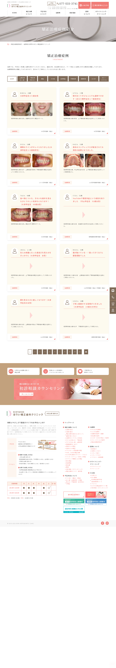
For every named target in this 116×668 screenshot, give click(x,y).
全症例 (12, 79)
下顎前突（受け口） (32, 79)
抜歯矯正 (69, 468)
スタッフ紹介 (95, 458)
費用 (67, 472)
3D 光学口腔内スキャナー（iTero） (77, 460)
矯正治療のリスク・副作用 (74, 476)
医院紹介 (94, 454)
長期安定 (83, 79)
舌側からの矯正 (71, 454)
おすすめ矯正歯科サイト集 (99, 491)
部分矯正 (69, 466)
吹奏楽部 (73, 79)
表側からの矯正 (71, 452)
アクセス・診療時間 (97, 462)
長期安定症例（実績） (98, 439)
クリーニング (95, 474)
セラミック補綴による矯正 (74, 464)
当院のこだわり (96, 456)
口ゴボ (93, 79)
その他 (53, 79)
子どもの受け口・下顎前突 (74, 445)
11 (80, 354)
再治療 (68, 470)
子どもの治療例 (96, 435)
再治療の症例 (95, 441)
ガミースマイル (104, 79)
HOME (14, 13)
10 (75, 354)
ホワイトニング (96, 472)
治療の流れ (69, 435)
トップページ (69, 428)
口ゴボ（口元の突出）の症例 (100, 443)
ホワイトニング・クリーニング (101, 12)
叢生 (42, 79)
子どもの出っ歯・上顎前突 (74, 447)
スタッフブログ (96, 460)
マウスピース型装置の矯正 (74, 456)
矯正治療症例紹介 (96, 447)
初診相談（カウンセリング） (75, 474)
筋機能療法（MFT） (72, 449)
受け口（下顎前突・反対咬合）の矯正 (75, 488)
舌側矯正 (63, 79)
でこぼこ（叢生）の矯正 (73, 483)
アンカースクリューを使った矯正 (76, 462)
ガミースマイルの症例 (98, 445)
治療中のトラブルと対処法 (74, 443)
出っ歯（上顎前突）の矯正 (74, 485)
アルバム (94, 489)
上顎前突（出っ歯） (22, 79)
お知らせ (94, 481)
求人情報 (94, 483)
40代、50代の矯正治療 (73, 458)
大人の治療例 (95, 437)
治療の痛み (69, 437)
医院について (87, 12)
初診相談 (72, 13)
